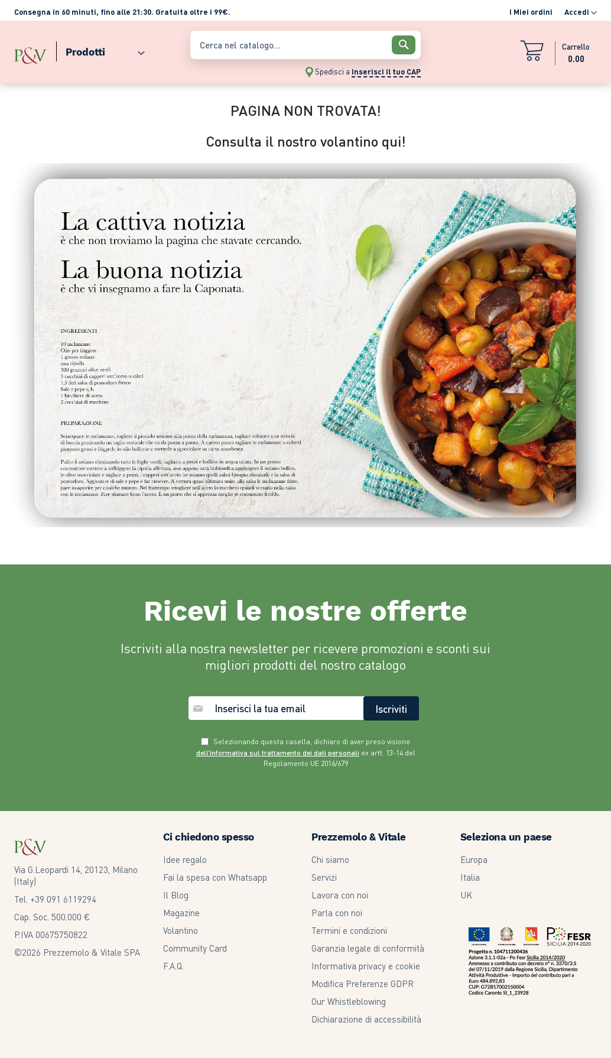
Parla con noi (336, 913)
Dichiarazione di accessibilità (366, 1019)
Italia (470, 877)
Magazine (181, 913)
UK (466, 895)
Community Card (195, 948)
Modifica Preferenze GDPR (362, 983)
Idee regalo (185, 859)
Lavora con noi (339, 895)
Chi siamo (330, 859)
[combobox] (305, 45)
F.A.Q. (173, 966)
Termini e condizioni (349, 930)
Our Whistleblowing (348, 1001)
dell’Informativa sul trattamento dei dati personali (277, 752)
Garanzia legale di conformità (367, 948)
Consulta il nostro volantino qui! (306, 141)
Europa (474, 859)
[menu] (96, 49)
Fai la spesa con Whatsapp (215, 877)
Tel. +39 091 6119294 (55, 899)
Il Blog (175, 895)
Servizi (324, 877)
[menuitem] (100, 49)
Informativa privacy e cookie (365, 966)
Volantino (180, 930)
